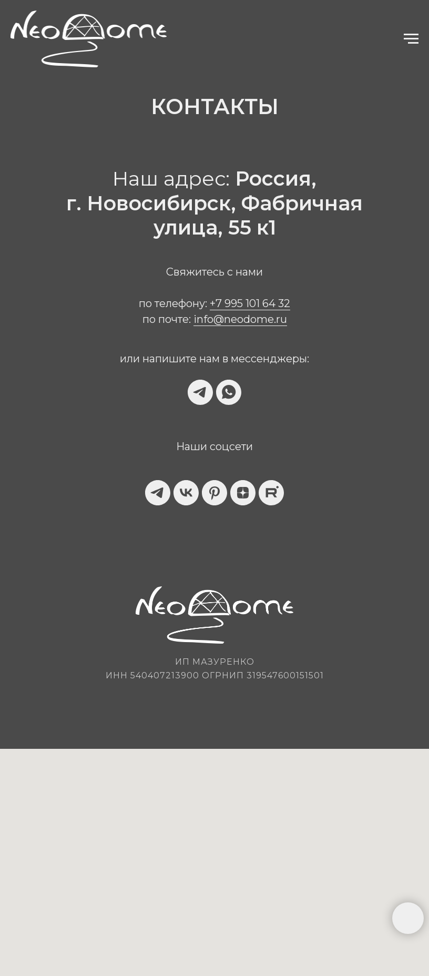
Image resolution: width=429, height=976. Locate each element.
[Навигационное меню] (411, 39)
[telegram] (200, 392)
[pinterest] (214, 492)
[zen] (243, 492)
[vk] (186, 492)
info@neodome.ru (240, 319)
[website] (271, 492)
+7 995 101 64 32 (250, 303)
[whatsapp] (228, 392)
